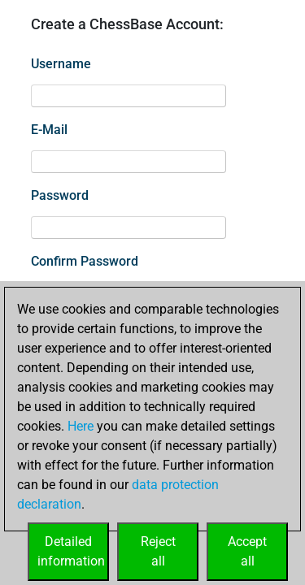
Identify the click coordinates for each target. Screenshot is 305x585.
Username (61, 64)
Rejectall (158, 551)
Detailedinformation (71, 551)
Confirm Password (84, 261)
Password (60, 195)
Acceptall (247, 551)
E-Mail (49, 129)
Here (81, 426)
